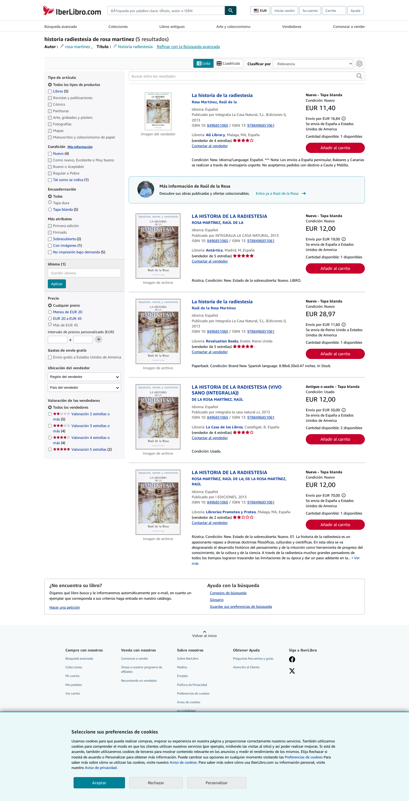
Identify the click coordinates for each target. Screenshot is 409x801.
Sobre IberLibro (187, 659)
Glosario (217, 600)
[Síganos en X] (292, 672)
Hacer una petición (64, 607)
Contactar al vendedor (210, 145)
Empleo (182, 676)
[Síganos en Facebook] (292, 660)
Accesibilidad (186, 711)
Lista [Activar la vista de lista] (203, 63)
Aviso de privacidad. (101, 767)
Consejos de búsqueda (228, 593)
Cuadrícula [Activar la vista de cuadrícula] (228, 63)
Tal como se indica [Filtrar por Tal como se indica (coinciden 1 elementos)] (68, 180)
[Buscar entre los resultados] (247, 76)
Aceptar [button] (99, 782)
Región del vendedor (66, 377)
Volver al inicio (204, 636)
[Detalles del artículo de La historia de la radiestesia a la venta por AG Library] (158, 112)
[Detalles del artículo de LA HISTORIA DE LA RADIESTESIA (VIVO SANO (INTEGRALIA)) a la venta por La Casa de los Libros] (158, 417)
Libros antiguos (172, 26)
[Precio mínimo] (57, 339)
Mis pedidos (73, 685)
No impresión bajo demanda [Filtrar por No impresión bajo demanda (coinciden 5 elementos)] (76, 252)
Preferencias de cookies (304, 757)
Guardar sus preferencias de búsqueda (241, 606)
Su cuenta (310, 10)
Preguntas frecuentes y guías (253, 659)
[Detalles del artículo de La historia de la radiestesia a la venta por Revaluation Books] (158, 331)
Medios (182, 667)
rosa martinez (77, 46)
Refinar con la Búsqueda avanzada (188, 46)
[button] (359, 76)
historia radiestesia (135, 46)
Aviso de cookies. (184, 762)
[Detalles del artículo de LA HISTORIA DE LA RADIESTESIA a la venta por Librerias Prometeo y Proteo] (158, 502)
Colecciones (118, 26)
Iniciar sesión (285, 10)
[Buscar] (230, 10)
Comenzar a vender (349, 26)
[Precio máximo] (83, 339)
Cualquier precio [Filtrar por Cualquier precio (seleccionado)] (64, 305)
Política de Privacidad (192, 685)
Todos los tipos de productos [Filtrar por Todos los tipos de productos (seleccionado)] (74, 84)
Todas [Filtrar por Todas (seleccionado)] (56, 196)
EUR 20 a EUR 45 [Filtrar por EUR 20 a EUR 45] (65, 318)
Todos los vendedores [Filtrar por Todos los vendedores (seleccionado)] (71, 407)
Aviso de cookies (188, 702)
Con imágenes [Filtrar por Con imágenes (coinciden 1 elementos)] (65, 245)
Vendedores (291, 26)
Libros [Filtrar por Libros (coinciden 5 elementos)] (58, 91)
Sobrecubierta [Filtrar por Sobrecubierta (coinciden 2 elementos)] (64, 239)
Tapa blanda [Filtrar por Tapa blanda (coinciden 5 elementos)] (63, 209)
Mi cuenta (72, 676)
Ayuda (355, 10)
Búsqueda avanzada (60, 26)
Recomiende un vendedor (139, 680)
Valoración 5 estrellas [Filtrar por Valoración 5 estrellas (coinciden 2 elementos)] (82, 449)
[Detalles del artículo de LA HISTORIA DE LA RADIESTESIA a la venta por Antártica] (158, 246)
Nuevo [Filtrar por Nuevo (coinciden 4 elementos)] (58, 153)
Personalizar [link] (217, 782)
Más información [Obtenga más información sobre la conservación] (80, 147)
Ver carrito (72, 693)
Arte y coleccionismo (233, 26)
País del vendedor (64, 387)
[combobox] (166, 10)
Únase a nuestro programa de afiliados (141, 669)
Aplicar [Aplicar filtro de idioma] (57, 284)
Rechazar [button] (156, 782)
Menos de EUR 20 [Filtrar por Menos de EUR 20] (65, 312)
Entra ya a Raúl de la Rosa (281, 193)
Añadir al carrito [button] (335, 148)
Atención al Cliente (246, 667)
